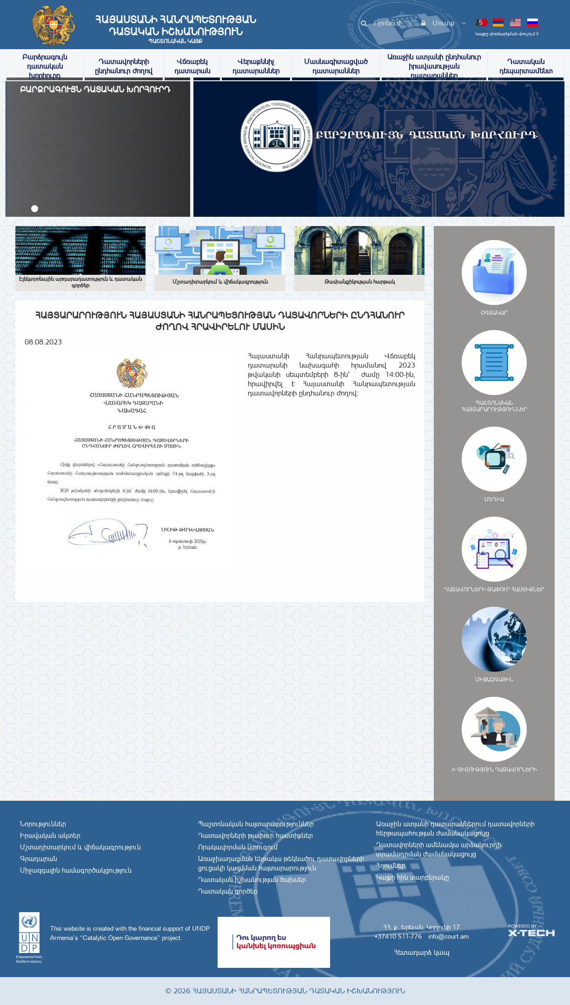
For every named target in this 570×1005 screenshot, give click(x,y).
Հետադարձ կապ (422, 952)
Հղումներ (390, 866)
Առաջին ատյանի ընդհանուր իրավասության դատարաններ (434, 66)
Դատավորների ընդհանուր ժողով (123, 66)
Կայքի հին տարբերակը (412, 877)
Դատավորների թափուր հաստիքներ (255, 835)
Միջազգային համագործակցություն (76, 870)
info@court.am (448, 936)
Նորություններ (43, 824)
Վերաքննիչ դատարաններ (255, 66)
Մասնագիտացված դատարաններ (336, 66)
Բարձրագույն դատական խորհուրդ (44, 66)
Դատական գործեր (228, 891)
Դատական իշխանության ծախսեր (252, 879)
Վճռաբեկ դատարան (192, 66)
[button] (34, 208)
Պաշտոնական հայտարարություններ (256, 824)
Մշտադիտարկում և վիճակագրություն (80, 847)
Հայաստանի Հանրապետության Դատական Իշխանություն (175, 29)
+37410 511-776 (398, 936)
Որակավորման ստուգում (238, 847)
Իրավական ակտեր (50, 835)
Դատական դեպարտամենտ (526, 66)
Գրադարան (38, 859)
